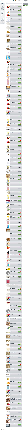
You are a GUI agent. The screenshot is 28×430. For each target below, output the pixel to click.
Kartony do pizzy (2, 12)
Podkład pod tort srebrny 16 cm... (13, 309)
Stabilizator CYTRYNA (12, 178)
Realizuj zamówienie (26, 5)
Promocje (0, 429)
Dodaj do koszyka (20, 10)
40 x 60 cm (11, 394)
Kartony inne (2, 13)
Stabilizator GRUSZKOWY (12, 195)
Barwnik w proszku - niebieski (12, 288)
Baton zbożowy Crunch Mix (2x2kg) (13, 47)
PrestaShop (16, 429)
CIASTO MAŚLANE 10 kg (12, 9)
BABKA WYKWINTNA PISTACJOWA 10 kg (13, 43)
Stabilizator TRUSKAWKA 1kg (12, 132)
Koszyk (23, 5)
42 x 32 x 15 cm (11, 170)
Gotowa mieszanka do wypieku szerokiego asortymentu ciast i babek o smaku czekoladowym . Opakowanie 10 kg (13, 200)
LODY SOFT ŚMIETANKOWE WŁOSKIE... (13, 254)
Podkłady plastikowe (2, 19)
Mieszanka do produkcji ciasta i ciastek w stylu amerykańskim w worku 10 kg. (13, 276)
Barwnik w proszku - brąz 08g (12, 136)
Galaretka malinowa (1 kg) (12, 402)
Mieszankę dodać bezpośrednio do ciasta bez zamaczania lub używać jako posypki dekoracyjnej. (14, 365)
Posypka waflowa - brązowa (12, 360)
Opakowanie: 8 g (11, 259)
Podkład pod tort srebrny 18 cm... (13, 271)
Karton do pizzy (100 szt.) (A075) (12, 161)
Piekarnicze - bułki (2, 4)
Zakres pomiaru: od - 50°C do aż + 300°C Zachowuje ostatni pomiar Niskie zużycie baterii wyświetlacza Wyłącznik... (13, 128)
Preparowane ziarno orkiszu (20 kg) (13, 419)
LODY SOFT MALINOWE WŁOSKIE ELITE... (13, 81)
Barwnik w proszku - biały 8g (12, 98)
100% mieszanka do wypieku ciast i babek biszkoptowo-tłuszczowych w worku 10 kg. (13, 318)
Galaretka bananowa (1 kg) (12, 267)
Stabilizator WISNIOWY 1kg (12, 149)
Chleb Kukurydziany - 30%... (12, 85)
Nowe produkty (3, 429)
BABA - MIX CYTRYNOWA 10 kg (12, 64)
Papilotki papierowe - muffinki (12, 229)
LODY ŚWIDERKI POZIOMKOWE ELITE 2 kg (13, 305)
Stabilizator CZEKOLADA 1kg (12, 166)
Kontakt (7, 429)
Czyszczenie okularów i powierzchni (2, 23)
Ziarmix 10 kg (11, 174)
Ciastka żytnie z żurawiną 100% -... (13, 123)
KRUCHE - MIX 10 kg (12, 216)
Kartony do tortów (2, 11)
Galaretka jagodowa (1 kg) (12, 326)
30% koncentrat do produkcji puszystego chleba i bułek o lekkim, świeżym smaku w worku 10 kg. (13, 238)
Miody (1, 17)
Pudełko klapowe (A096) (12, 343)
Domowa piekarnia (2, 3)
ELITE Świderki (2, 8)
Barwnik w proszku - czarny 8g (12, 5)
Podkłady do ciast (2, 18)
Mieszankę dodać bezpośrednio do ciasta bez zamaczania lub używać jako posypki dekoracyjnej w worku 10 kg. (14, 335)
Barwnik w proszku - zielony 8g (12, 140)
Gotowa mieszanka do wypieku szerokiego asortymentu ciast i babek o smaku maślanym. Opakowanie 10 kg (13, 10)
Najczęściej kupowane (5, 429)
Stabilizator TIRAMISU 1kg (12, 204)
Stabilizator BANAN (11, 119)
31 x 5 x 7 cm (11, 373)
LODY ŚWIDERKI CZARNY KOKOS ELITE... (13, 157)
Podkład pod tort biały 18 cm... (12, 26)
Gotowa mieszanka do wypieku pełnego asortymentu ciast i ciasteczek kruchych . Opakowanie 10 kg (14, 217)
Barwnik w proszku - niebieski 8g (13, 102)
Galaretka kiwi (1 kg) (12, 212)
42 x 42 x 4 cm (11, 18)
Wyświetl (19, 15)
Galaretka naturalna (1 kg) (12, 233)
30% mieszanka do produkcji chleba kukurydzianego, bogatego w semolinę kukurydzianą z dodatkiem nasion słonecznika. (13, 86)
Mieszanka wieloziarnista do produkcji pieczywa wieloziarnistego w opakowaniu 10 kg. (13, 352)
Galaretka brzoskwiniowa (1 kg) (12, 381)
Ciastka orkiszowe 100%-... (12, 30)
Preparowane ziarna (2, 7)
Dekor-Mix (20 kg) (11, 364)
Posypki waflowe (2, 20)
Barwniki (1, 21)
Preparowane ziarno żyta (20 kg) (12, 398)
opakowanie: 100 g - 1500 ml (12, 111)
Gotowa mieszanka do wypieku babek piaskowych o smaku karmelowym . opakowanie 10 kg (13, 69)
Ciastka (2, 6)
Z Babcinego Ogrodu (2, 9)
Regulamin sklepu (10, 429)
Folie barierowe (2, 14)
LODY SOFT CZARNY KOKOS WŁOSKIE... (13, 250)
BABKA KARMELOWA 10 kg (12, 68)
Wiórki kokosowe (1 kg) (12, 347)
